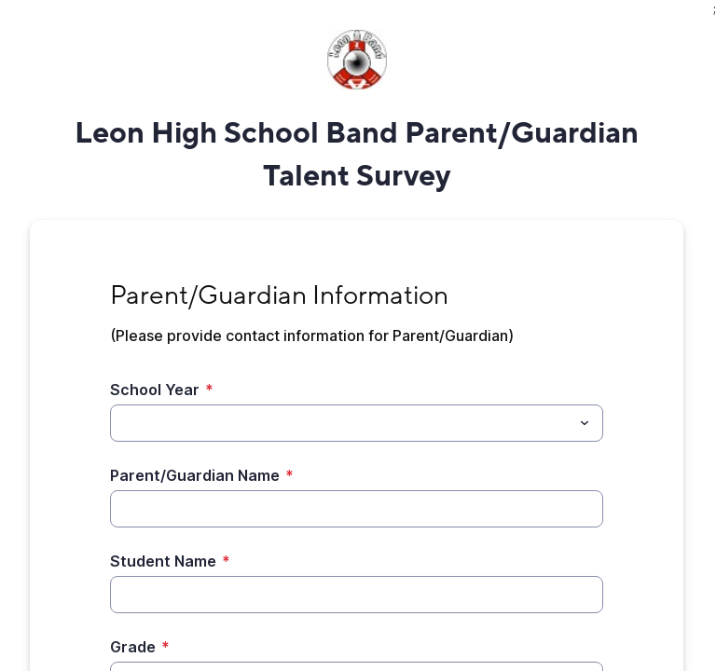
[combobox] (356, 423)
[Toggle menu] (584, 423)
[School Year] (341, 423)
